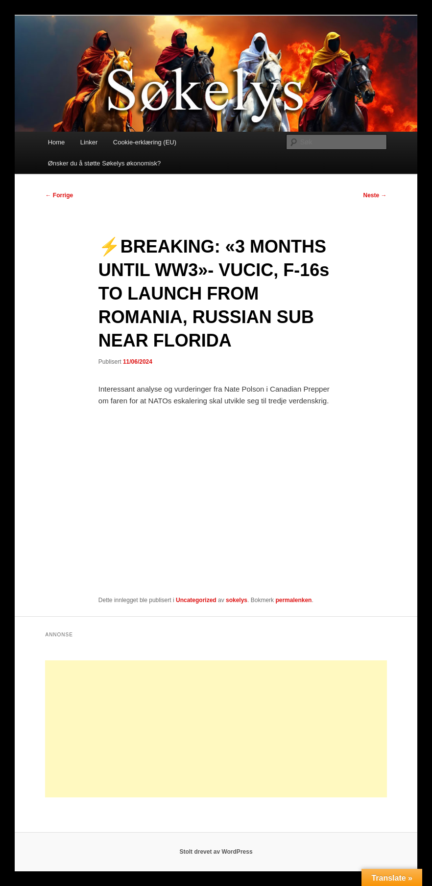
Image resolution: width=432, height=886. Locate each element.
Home (56, 142)
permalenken (293, 600)
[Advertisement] (215, 728)
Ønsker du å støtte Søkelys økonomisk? (104, 163)
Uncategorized (196, 600)
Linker (88, 142)
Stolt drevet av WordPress (215, 851)
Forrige (59, 195)
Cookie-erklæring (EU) (144, 142)
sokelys (236, 600)
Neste (375, 195)
